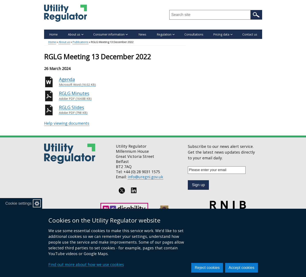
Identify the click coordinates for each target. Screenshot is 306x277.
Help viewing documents (66, 123)
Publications (80, 42)
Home (53, 34)
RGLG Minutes (122, 96)
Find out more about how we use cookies (86, 264)
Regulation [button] (166, 34)
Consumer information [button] (110, 34)
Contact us (249, 34)
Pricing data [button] (223, 34)
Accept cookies (241, 268)
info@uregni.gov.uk (145, 176)
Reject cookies (207, 268)
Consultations (193, 34)
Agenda (122, 82)
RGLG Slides (122, 110)
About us (64, 42)
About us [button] (75, 34)
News (142, 34)
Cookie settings (18, 203)
